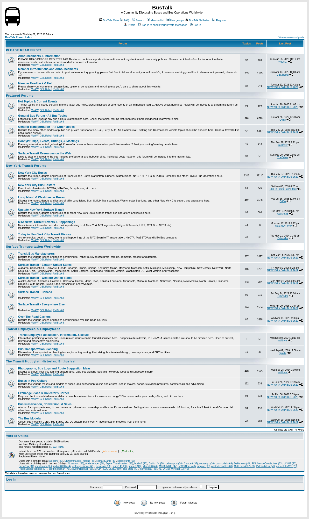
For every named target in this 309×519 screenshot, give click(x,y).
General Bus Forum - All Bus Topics (42, 115)
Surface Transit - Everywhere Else (41, 304)
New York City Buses (32, 172)
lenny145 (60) (120, 466)
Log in (195, 24)
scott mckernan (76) (59, 469)
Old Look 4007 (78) (244, 466)
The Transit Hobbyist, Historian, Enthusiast (41, 361)
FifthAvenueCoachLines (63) (267, 463)
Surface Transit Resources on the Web (44, 153)
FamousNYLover (283, 226)
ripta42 (283, 353)
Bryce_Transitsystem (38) (119, 463)
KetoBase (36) (103, 466)
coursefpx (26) (207, 463)
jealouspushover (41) (83, 466)
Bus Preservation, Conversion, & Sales (44, 404)
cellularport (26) (174, 463)
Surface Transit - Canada (35, 292)
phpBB (148, 513)
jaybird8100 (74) (61, 466)
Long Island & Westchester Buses (41, 197)
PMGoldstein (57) (265, 466)
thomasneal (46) (148, 469)
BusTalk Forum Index (18, 37)
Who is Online (17, 436)
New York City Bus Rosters (36, 185)
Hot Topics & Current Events (37, 101)
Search (138, 20)
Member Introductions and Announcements (48, 69)
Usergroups (175, 20)
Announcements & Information (39, 56)
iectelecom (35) (43, 466)
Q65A (283, 119)
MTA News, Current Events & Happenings (46, 222)
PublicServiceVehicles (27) (33, 469)
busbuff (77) (140, 463)
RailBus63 (58, 65)
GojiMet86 (282, 213)
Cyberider (282, 238)
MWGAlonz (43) (187, 466)
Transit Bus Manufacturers (36, 253)
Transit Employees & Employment (33, 329)
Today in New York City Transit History (44, 234)
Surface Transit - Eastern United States (44, 265)
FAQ (124, 20)
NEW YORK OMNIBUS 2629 (282, 87)
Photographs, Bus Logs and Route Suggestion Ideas (54, 368)
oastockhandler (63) (222, 466)
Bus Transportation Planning (38, 349)
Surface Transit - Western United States (45, 278)
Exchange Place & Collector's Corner (43, 393)
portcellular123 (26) (286, 466)
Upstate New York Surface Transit (41, 209)
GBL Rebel (46, 65)
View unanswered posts (291, 37)
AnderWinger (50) (94, 463)
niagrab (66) (203, 466)
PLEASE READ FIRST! (23, 50)
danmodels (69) (224, 463)
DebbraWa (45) (242, 463)
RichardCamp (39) (106, 461)
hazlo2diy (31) (26, 466)
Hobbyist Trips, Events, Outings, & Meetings (48, 141)
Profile (129, 24)
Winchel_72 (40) (180, 469)
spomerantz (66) (126, 461)
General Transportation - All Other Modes (46, 127)
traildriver (283, 145)
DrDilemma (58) (73, 461)
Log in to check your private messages (162, 24)
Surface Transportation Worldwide (33, 246)
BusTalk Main (109, 20)
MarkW (34, 65)
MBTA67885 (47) (168, 466)
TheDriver (282, 157)
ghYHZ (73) (290, 463)
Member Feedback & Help (35, 83)
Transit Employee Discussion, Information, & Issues (53, 335)
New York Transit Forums (26, 165)
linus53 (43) (135, 466)
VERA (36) (164, 469)
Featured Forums (19, 95)
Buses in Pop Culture (32, 380)
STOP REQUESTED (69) (107, 469)
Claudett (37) (191, 463)
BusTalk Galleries (197, 20)
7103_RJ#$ (57, 447)
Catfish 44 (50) (157, 463)
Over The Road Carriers (34, 316)
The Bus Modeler (30, 418)
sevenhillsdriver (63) (82, 469)
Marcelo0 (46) (150, 466)
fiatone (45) (89, 461)
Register (219, 20)
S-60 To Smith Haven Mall (282, 189)
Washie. (282, 61)
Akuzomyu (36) (76, 463)
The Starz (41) (130, 469)
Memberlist (155, 20)
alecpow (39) (56, 461)
